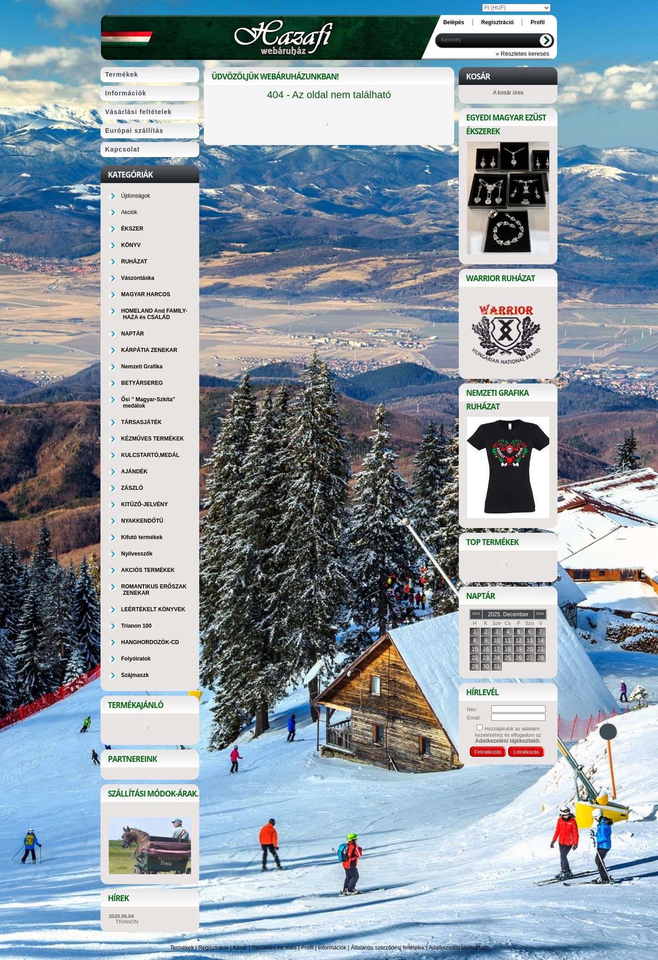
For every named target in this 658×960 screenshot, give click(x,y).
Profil (307, 947)
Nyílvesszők (137, 554)
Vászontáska (137, 278)
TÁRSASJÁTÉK (141, 422)
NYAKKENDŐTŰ (142, 521)
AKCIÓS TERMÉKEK (148, 570)
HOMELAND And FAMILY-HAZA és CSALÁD (154, 314)
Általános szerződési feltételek (388, 947)
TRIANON (127, 921)
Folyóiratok (136, 659)
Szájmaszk (135, 675)
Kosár (240, 947)
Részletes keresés (274, 947)
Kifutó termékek (142, 537)
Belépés (453, 22)
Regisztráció (213, 947)
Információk (332, 947)
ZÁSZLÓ (132, 488)
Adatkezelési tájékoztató (458, 947)
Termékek (182, 947)
